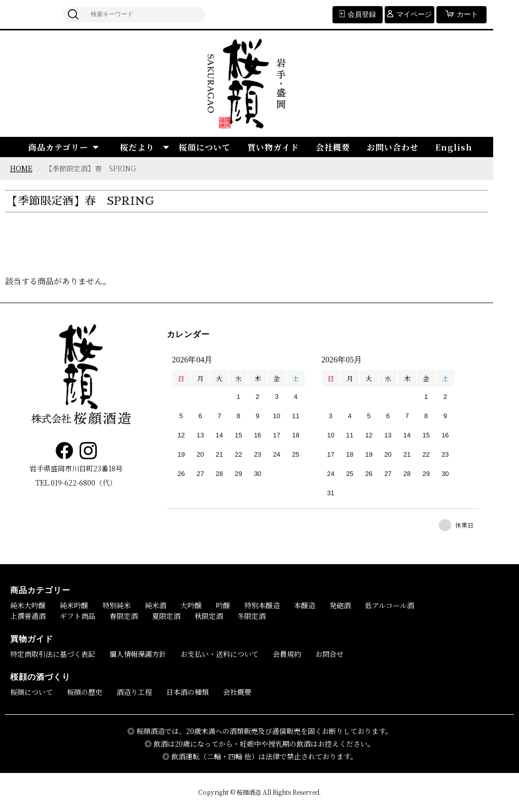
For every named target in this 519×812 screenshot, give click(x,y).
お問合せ (329, 654)
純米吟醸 (74, 605)
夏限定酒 (166, 616)
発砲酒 (340, 605)
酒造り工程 (134, 692)
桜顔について (205, 147)
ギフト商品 (77, 616)
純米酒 (155, 605)
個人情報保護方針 (137, 654)
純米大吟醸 (28, 605)
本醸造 (304, 605)
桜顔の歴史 (84, 692)
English (453, 147)
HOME (21, 168)
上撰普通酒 (28, 616)
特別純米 (116, 605)
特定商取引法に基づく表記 (52, 654)
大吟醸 (191, 605)
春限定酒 (123, 616)
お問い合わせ (393, 147)
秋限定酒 (209, 616)
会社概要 (333, 147)
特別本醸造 (262, 605)
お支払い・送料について (219, 654)
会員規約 (287, 654)
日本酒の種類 (187, 692)
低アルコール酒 (389, 605)
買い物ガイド (273, 147)
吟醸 (223, 605)
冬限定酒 (251, 616)
